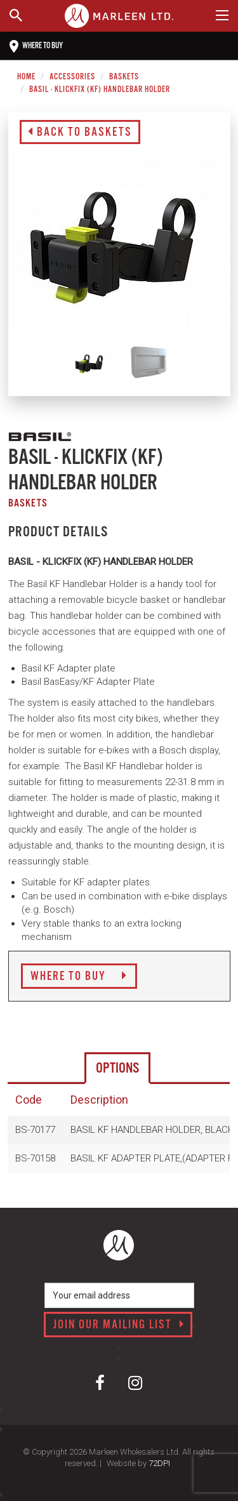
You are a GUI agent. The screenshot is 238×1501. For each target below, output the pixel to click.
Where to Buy (79, 976)
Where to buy (36, 46)
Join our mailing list (119, 1325)
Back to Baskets (80, 132)
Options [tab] (117, 1068)
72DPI (159, 1463)
